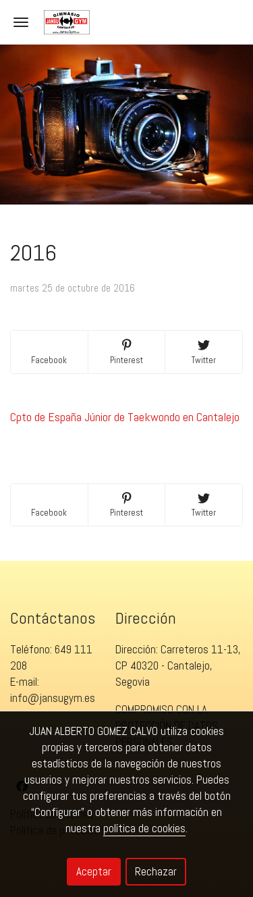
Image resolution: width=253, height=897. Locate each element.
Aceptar (93, 871)
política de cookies (144, 828)
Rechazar (156, 871)
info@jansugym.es (52, 697)
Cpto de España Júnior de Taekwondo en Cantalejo (125, 417)
